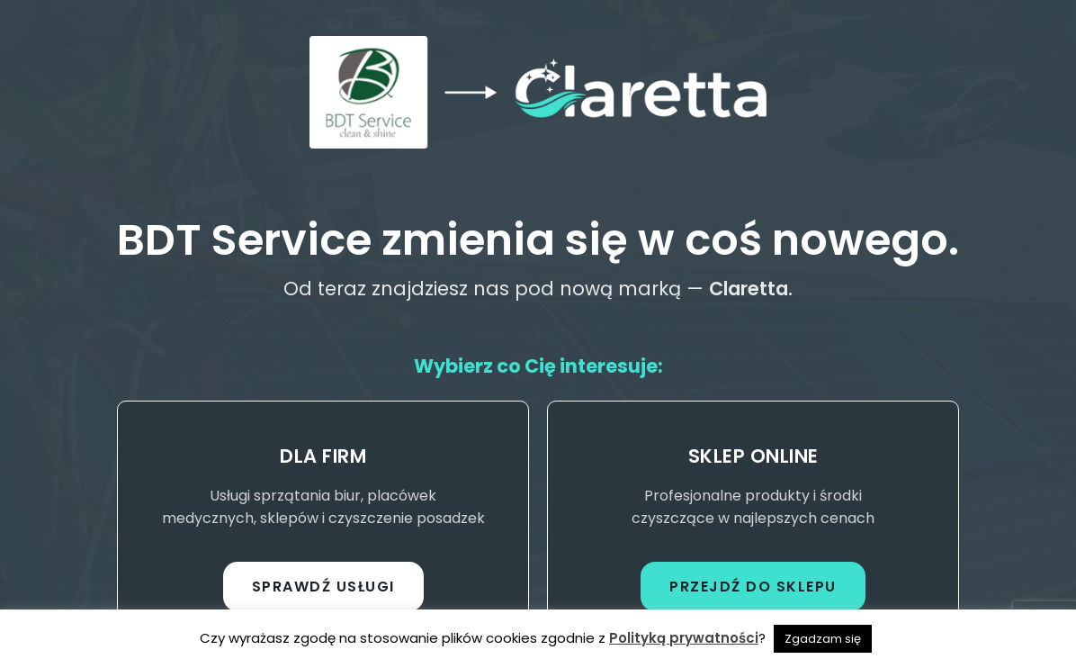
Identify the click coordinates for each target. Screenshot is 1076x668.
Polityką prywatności (683, 637)
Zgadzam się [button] (823, 638)
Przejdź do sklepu (753, 586)
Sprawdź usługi (323, 586)
